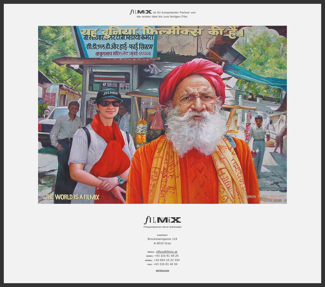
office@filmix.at (166, 251)
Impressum (162, 270)
